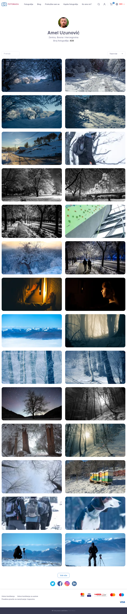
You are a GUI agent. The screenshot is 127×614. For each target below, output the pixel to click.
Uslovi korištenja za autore (27, 596)
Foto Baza (71, 610)
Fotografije (28, 4)
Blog (39, 4)
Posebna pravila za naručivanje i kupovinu (18, 599)
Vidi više (63, 575)
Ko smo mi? (87, 4)
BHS (121, 4)
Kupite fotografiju (70, 4)
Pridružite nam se (52, 4)
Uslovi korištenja (8, 596)
